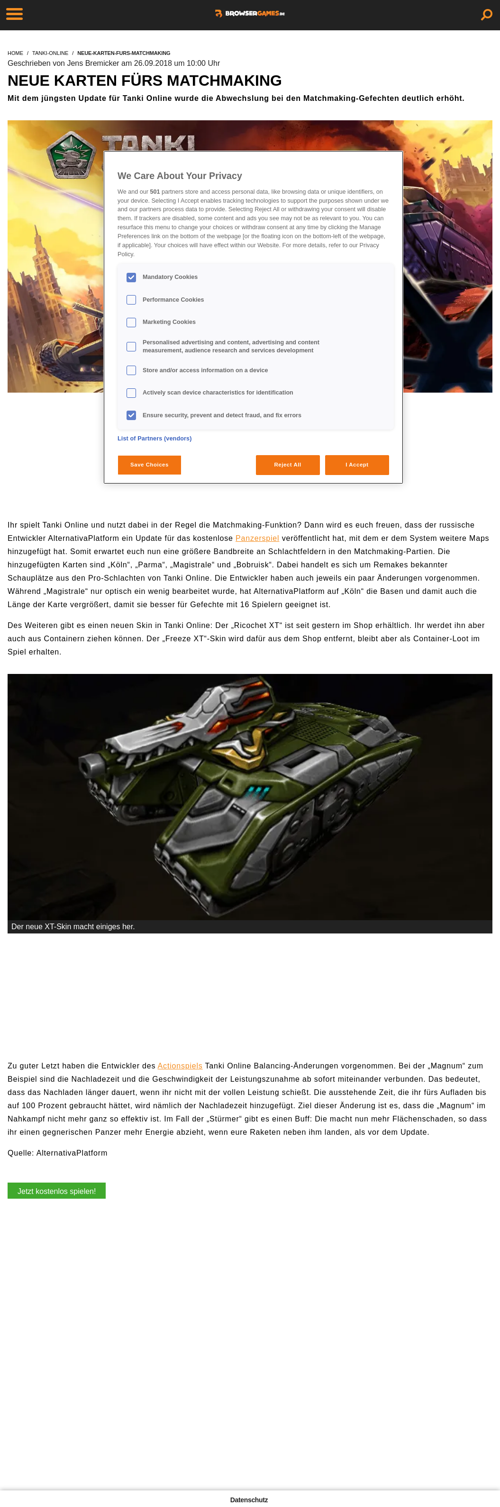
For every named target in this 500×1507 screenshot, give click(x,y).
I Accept (356, 464)
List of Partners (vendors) (155, 438)
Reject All (287, 464)
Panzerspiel (257, 538)
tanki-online (50, 53)
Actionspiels (180, 1066)
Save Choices (149, 464)
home (15, 53)
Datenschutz (249, 1500)
